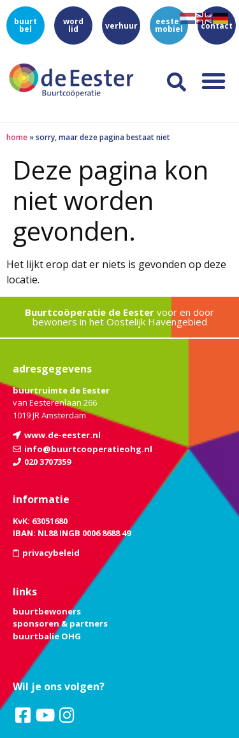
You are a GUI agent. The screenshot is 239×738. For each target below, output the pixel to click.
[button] (213, 81)
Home (16, 137)
